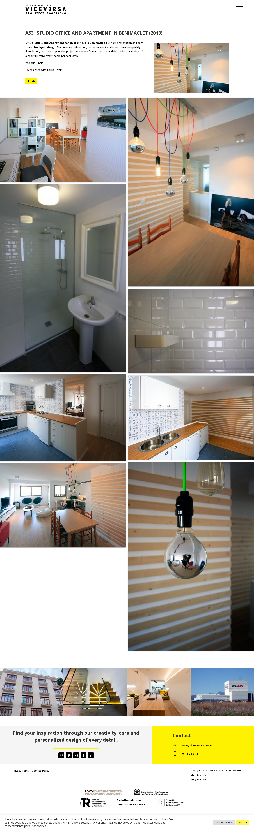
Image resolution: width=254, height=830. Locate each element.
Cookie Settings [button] (223, 822)
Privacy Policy (21, 770)
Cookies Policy (40, 770)
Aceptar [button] (243, 822)
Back (31, 80)
